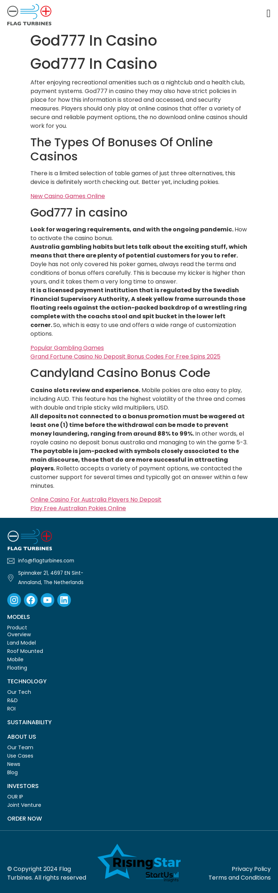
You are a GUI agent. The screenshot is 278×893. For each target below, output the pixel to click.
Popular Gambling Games (67, 348)
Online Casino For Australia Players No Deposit (95, 499)
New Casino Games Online (67, 196)
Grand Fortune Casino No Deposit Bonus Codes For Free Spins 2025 (125, 356)
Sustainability (29, 722)
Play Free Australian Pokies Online (78, 508)
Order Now (24, 818)
